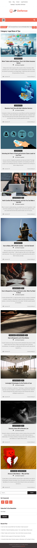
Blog (14, 2)
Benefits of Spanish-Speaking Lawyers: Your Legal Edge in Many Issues (17, 530)
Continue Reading (30, 76)
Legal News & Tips (18, 58)
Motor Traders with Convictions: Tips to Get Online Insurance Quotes (18, 62)
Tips (23, 288)
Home (10, 2)
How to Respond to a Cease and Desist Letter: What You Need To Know (18, 292)
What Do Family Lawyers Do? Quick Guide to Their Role (13, 536)
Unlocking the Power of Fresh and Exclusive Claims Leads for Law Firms (18, 154)
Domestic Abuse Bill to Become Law (18, 428)
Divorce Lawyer (12, 335)
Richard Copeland (20, 65)
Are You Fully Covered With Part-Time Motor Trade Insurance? (15, 527)
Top (22, 197)
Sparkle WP (23, 546)
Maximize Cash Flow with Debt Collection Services (18, 108)
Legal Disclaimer (24, 2)
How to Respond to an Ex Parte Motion (18, 338)
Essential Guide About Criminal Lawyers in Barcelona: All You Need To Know (18, 539)
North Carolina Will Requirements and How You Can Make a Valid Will (18, 201)
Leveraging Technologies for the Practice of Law (18, 383)
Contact (17, 2)
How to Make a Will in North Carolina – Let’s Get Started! (18, 246)
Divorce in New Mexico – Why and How (18, 474)
